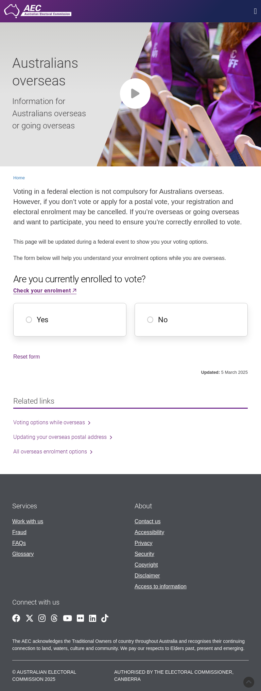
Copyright (146, 565)
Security (144, 554)
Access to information (161, 586)
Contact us (147, 521)
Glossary (23, 554)
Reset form (26, 357)
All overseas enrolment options (50, 451)
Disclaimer (147, 575)
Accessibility (149, 532)
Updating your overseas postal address (60, 437)
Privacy (143, 543)
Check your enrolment (44, 290)
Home (19, 177)
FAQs (19, 543)
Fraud (19, 532)
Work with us (27, 521)
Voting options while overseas (49, 422)
